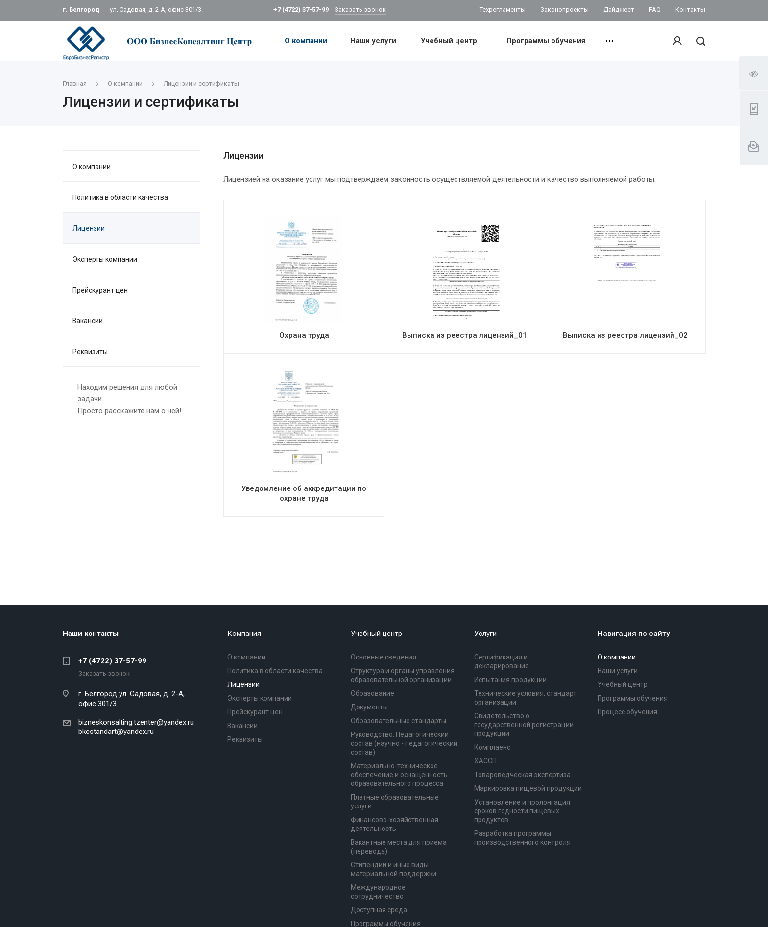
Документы (369, 707)
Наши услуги (373, 40)
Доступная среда (379, 910)
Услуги (485, 633)
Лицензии (88, 228)
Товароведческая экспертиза (522, 775)
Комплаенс (492, 747)
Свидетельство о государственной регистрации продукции (524, 724)
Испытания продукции (510, 679)
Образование (372, 693)
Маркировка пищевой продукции (528, 788)
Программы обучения (545, 40)
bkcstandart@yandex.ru (116, 731)
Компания (244, 633)
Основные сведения (383, 657)
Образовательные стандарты (398, 721)
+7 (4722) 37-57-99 (112, 661)
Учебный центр (449, 40)
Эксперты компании (104, 259)
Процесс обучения (627, 712)
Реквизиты (90, 352)
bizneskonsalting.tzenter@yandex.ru (136, 722)
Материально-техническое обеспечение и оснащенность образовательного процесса (399, 774)
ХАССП (485, 761)
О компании (306, 40)
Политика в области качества (120, 197)
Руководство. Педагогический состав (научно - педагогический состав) (404, 743)
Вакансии (87, 321)
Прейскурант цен (100, 290)
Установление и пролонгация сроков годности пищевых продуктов (522, 811)
